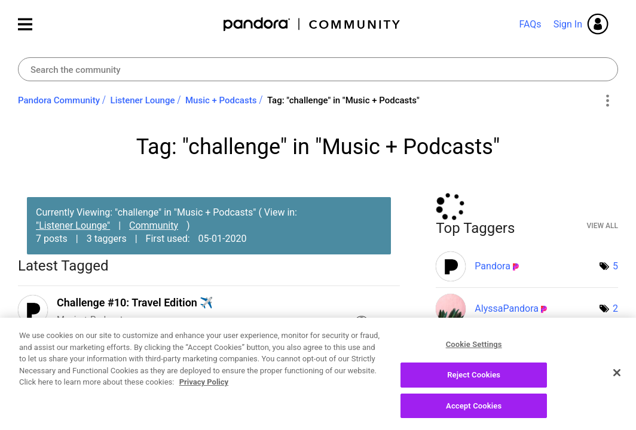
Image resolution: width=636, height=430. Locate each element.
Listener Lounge (143, 100)
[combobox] (318, 69)
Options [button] (607, 101)
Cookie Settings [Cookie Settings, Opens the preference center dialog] (474, 350)
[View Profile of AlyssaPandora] (507, 308)
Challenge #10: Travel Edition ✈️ (135, 302)
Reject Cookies (473, 380)
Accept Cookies (474, 411)
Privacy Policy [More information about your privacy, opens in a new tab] (203, 388)
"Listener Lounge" (73, 225)
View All (602, 226)
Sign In (568, 24)
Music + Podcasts (220, 100)
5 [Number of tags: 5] (615, 266)
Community (153, 225)
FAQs (530, 24)
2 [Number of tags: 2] (615, 308)
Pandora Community (312, 24)
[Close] (617, 379)
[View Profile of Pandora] (492, 266)
